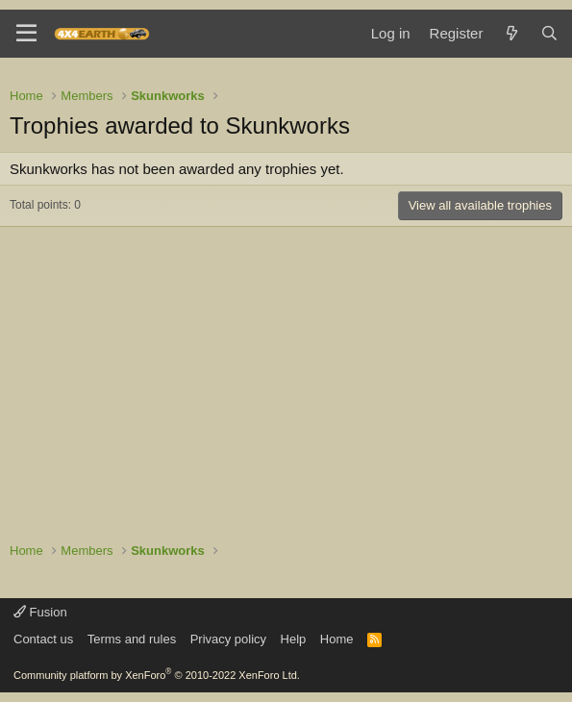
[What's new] (511, 33)
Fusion (40, 612)
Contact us (43, 639)
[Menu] (26, 34)
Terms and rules (131, 639)
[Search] (549, 33)
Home (337, 639)
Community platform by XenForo (156, 675)
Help (294, 639)
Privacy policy (228, 639)
